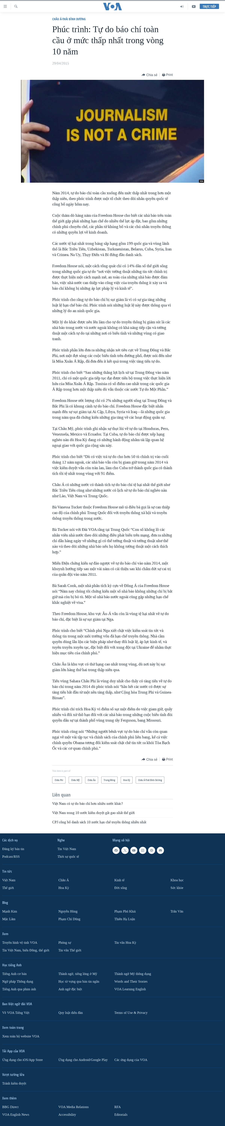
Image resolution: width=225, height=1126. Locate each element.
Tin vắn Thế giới (69, 950)
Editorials (120, 1115)
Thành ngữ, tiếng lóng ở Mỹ (77, 974)
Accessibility (67, 1115)
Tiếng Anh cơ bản (14, 974)
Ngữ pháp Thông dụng (17, 981)
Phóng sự (64, 943)
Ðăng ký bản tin (13, 849)
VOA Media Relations (73, 1107)
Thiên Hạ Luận (124, 919)
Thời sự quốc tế (68, 857)
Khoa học (177, 880)
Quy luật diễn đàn (70, 1013)
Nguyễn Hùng (67, 911)
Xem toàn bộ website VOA (20, 1036)
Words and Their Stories (131, 981)
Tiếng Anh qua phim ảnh (19, 989)
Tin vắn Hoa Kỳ (125, 943)
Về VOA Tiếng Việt (15, 1013)
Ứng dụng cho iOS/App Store (22, 1060)
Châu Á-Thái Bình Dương (69, 19)
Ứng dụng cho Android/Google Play (83, 1060)
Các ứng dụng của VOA (130, 1060)
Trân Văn (177, 911)
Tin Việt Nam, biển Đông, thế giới (25, 950)
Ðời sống (120, 888)
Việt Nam (8, 880)
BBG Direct (10, 1107)
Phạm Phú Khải (125, 911)
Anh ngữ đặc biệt (70, 989)
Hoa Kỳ (63, 888)
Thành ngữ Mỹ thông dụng (132, 974)
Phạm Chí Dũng (69, 919)
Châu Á (63, 880)
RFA (117, 1107)
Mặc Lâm (8, 919)
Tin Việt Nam (66, 849)
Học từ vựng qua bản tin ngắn (78, 981)
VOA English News (15, 1115)
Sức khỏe (177, 888)
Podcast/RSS (11, 857)
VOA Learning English (130, 989)
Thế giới (8, 888)
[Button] (149, 75)
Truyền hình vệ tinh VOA (19, 943)
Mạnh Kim (9, 911)
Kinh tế (119, 880)
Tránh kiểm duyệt (14, 1083)
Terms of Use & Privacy (131, 1013)
